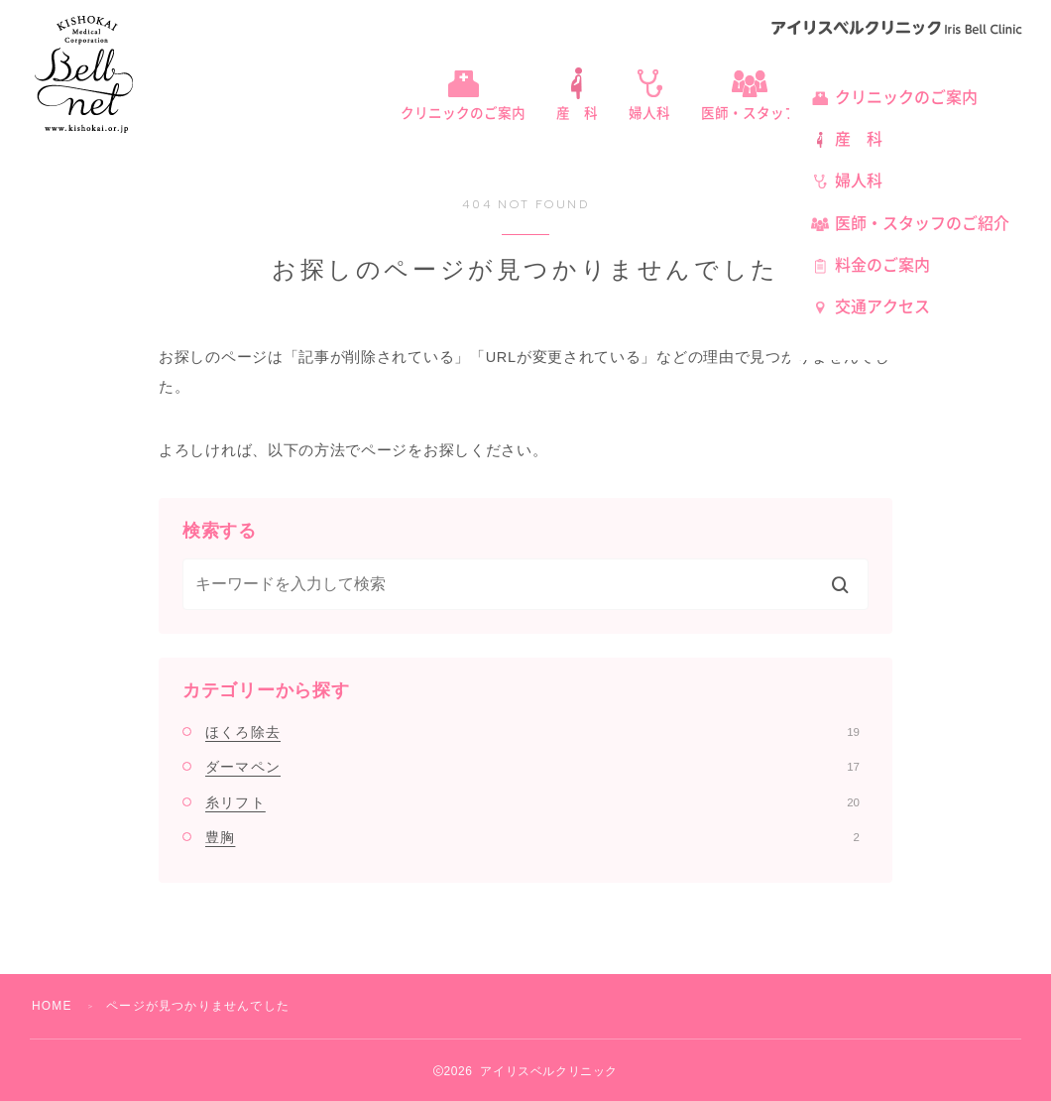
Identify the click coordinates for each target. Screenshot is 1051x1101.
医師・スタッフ (749, 113)
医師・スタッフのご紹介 (922, 223)
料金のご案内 (882, 265)
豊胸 (532, 837)
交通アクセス (882, 306)
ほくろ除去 (532, 732)
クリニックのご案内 (463, 113)
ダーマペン (532, 767)
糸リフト (532, 802)
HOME (52, 1006)
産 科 (577, 113)
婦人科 (649, 113)
